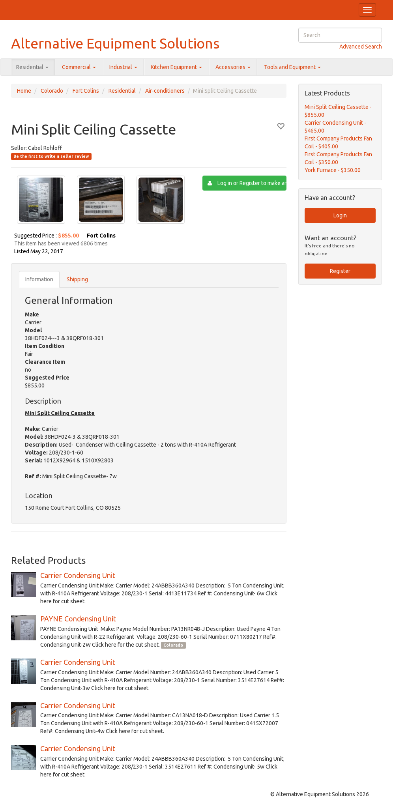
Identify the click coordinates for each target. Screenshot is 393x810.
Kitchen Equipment (176, 67)
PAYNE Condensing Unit (78, 619)
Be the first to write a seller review (51, 156)
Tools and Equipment (292, 67)
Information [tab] (39, 279)
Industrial (123, 67)
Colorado (52, 91)
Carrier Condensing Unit (77, 575)
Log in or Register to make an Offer (247, 183)
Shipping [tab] (77, 279)
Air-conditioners (165, 91)
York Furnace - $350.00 (333, 170)
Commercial (79, 67)
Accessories (233, 67)
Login (340, 215)
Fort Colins (86, 91)
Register (340, 271)
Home (24, 91)
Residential (32, 67)
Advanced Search (360, 46)
